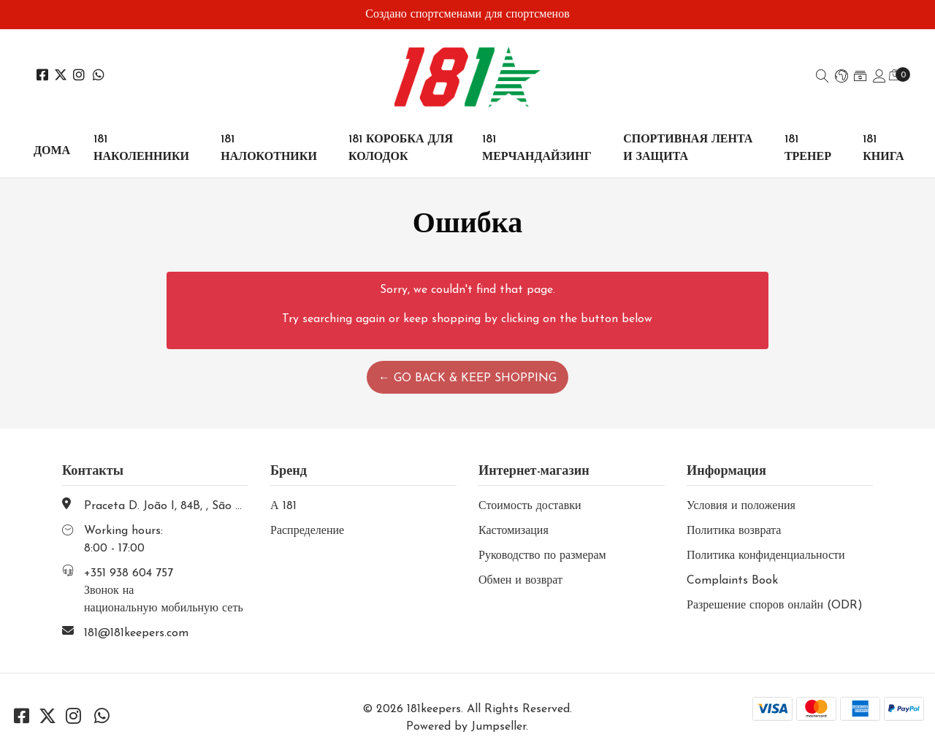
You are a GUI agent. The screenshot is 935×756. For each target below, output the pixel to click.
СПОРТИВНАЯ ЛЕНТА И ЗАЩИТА (687, 148)
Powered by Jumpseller (466, 727)
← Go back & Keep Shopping (467, 378)
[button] (841, 77)
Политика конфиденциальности (766, 556)
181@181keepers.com (136, 633)
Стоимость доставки (529, 506)
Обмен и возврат (520, 581)
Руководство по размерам (542, 556)
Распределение (307, 531)
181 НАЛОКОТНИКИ (269, 148)
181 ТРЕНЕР (808, 148)
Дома (52, 151)
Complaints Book (732, 581)
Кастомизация (513, 531)
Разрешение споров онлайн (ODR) (775, 605)
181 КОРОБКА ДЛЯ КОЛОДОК (400, 148)
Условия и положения (741, 506)
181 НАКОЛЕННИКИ (141, 148)
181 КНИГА (883, 148)
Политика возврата (734, 531)
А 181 (283, 506)
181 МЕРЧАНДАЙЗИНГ (537, 148)
